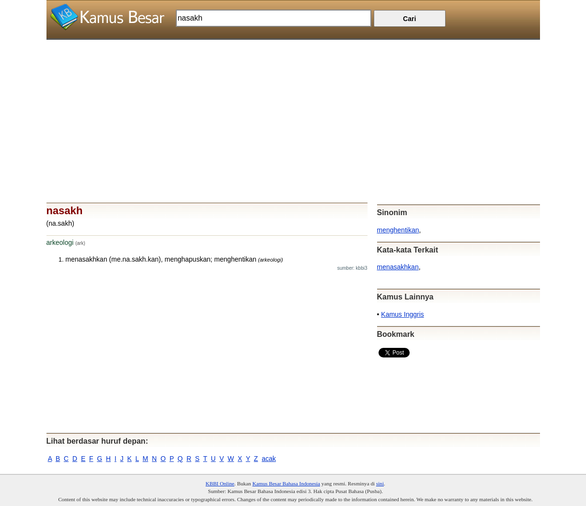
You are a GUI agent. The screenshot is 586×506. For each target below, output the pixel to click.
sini (380, 483)
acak (269, 458)
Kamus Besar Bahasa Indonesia (286, 483)
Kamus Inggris (402, 314)
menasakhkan (398, 267)
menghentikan (398, 230)
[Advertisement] (293, 107)
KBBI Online (220, 483)
